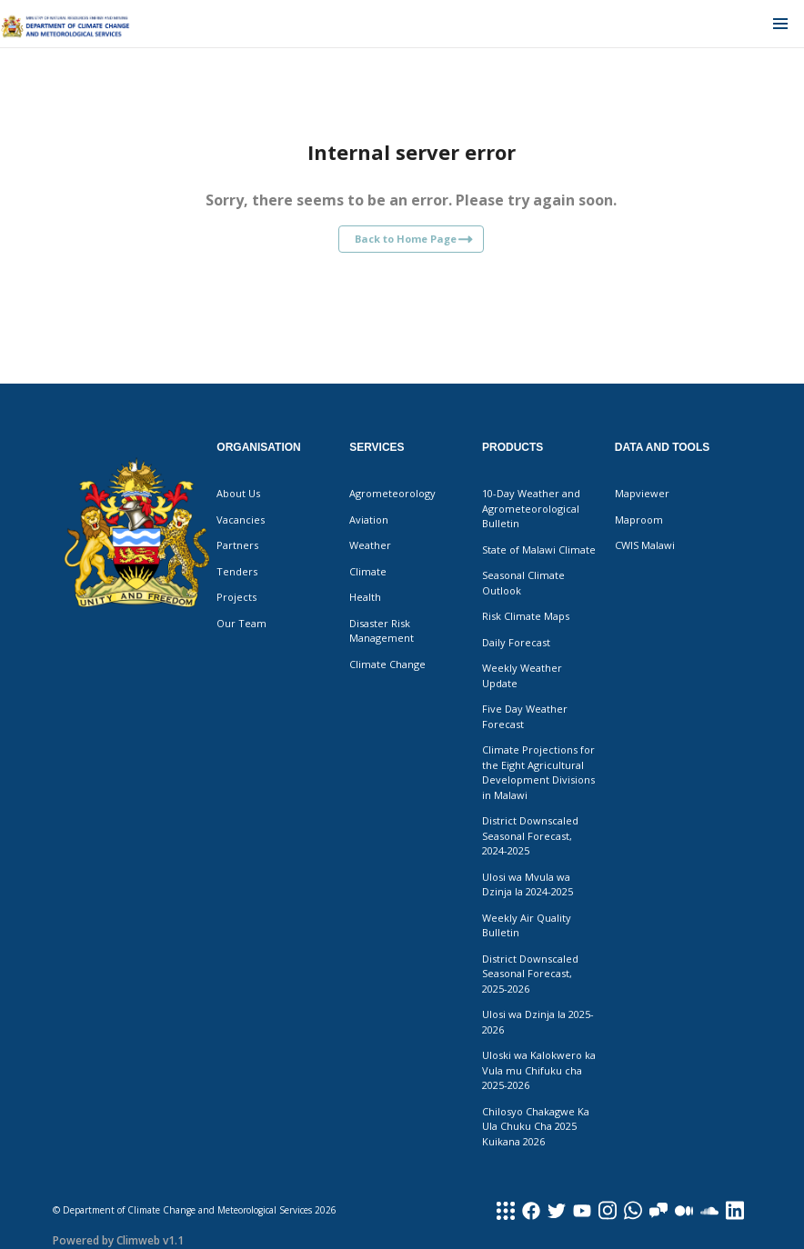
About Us (238, 493)
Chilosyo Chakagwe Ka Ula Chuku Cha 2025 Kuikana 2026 (535, 1126)
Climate (368, 571)
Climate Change (387, 664)
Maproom (639, 519)
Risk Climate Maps (525, 616)
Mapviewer (642, 493)
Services (376, 447)
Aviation (368, 519)
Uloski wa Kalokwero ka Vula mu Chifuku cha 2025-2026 (539, 1070)
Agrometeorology (392, 493)
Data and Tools (662, 447)
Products (512, 447)
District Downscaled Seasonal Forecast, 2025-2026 (530, 973)
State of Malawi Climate (539, 549)
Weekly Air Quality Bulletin (526, 925)
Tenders (236, 571)
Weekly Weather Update (522, 675)
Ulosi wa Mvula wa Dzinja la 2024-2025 (527, 884)
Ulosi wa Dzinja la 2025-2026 (538, 1021)
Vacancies (240, 519)
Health (365, 597)
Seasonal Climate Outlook (523, 582)
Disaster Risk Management (381, 630)
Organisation (258, 447)
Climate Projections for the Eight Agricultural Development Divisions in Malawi (538, 772)
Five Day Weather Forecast (525, 716)
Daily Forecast (516, 642)
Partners (237, 545)
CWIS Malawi (645, 545)
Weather (370, 545)
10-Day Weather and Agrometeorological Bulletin (531, 508)
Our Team (241, 623)
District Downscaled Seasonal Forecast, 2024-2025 (530, 835)
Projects (236, 597)
